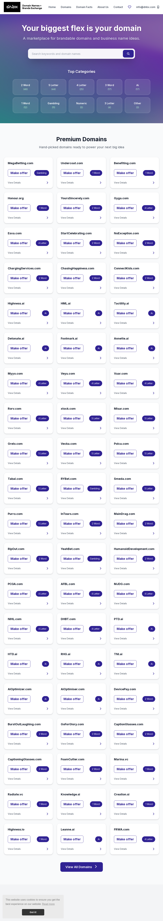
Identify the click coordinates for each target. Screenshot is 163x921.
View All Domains (81, 867)
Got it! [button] (33, 912)
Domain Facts (84, 7)
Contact (118, 7)
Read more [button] (48, 904)
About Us (102, 7)
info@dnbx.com (147, 7)
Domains (66, 7)
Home (52, 7)
